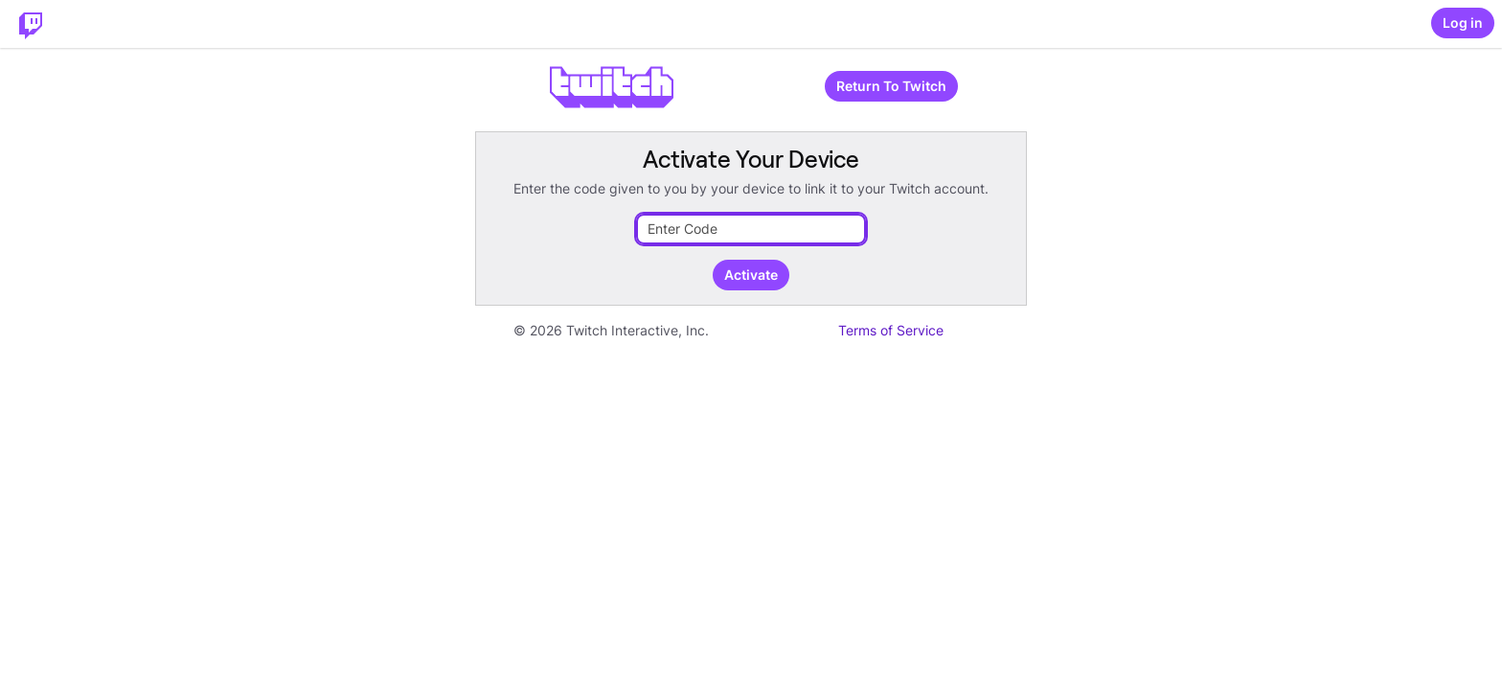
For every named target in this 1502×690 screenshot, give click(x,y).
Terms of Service (891, 330)
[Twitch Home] (30, 24)
